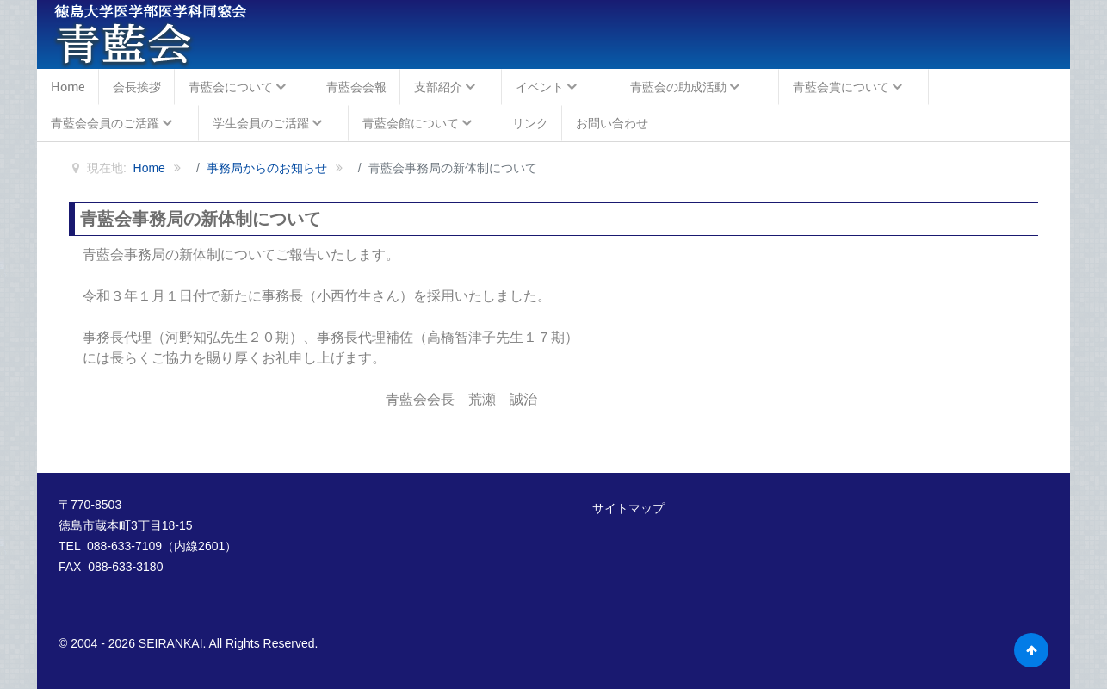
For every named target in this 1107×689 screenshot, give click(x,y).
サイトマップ (628, 508)
